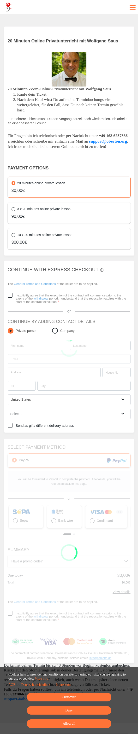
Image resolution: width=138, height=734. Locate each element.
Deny (68, 710)
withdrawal (41, 298)
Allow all (69, 723)
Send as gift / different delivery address (45, 426)
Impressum (63, 685)
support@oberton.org (108, 141)
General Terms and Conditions (35, 284)
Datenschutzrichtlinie (35, 685)
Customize (69, 697)
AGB (12, 685)
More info (41, 678)
